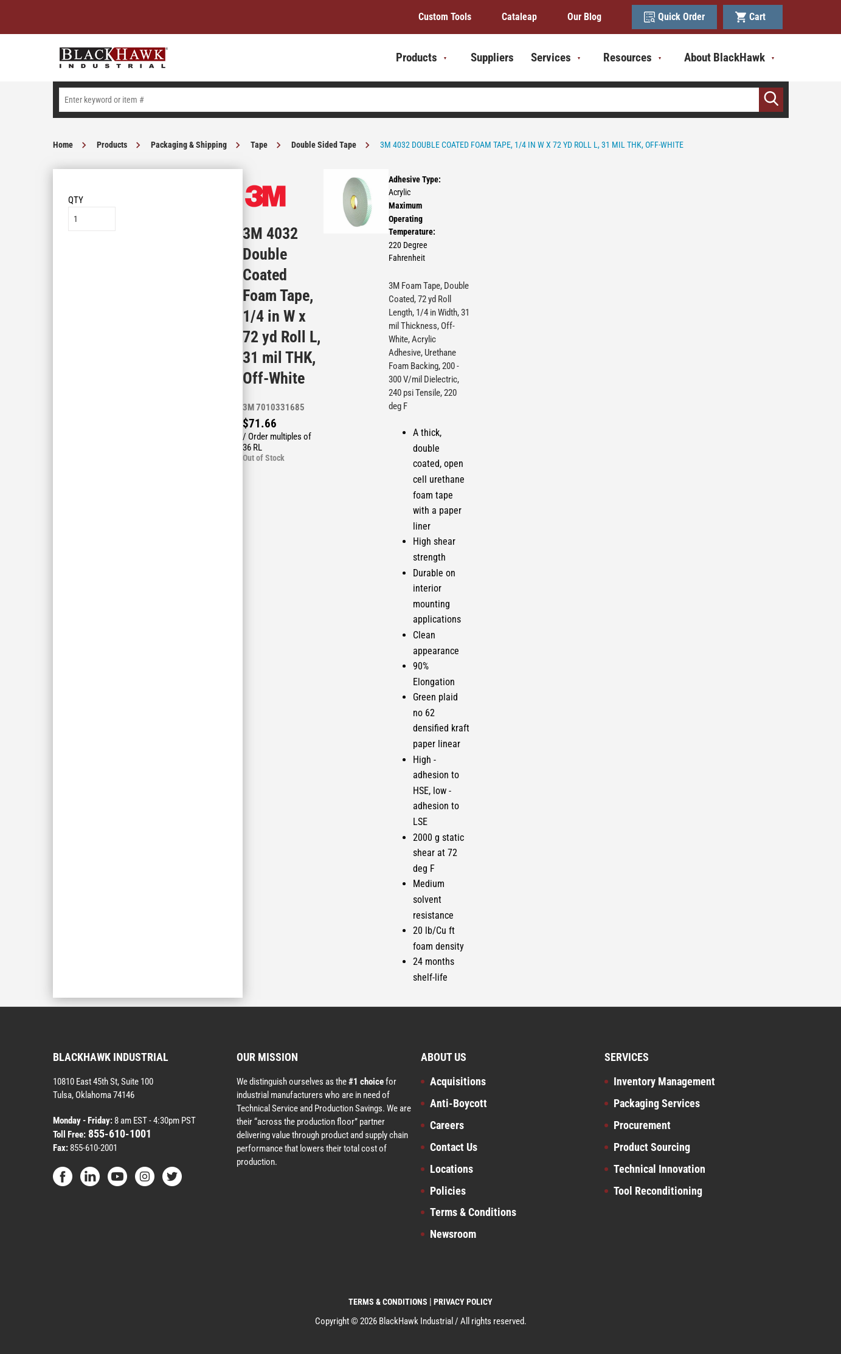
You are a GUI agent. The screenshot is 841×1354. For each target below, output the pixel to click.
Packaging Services (657, 1103)
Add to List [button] (147, 268)
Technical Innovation (659, 1168)
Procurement (642, 1125)
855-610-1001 (118, 1133)
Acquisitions (458, 1081)
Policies (448, 1190)
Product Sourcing (652, 1147)
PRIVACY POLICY (463, 1302)
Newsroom (453, 1234)
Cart (752, 17)
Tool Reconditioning (658, 1190)
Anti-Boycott (458, 1103)
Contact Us (453, 1147)
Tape (259, 145)
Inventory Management (664, 1081)
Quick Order (674, 17)
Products (112, 145)
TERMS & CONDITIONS (387, 1302)
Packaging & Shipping (189, 145)
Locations (451, 1168)
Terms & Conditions (473, 1212)
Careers (447, 1125)
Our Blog (584, 16)
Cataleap (519, 16)
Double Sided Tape (323, 145)
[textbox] (421, 100)
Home (63, 145)
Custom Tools (444, 16)
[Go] (771, 100)
